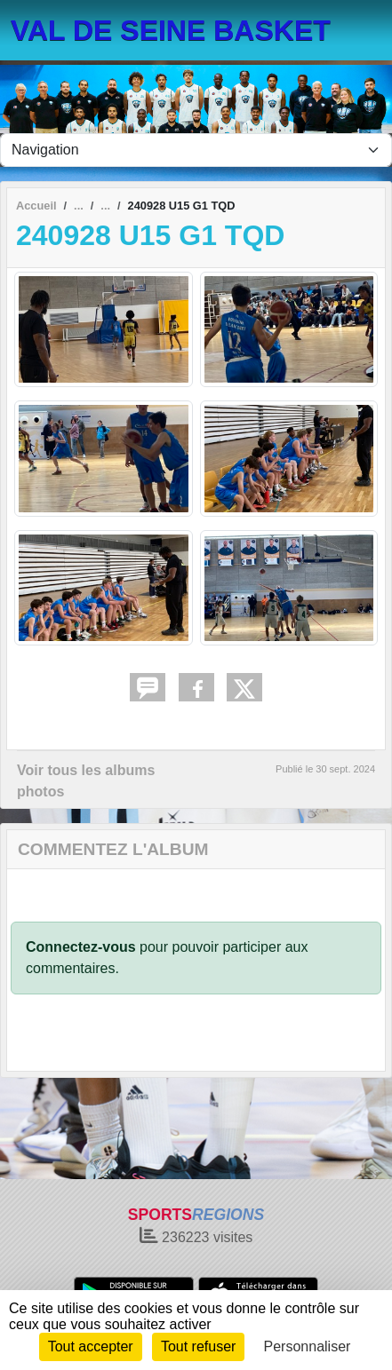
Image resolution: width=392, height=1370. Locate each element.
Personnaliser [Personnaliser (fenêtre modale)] (307, 1346)
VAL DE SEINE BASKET (171, 30)
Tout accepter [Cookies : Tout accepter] (90, 1346)
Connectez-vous (81, 946)
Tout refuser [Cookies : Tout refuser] (198, 1346)
